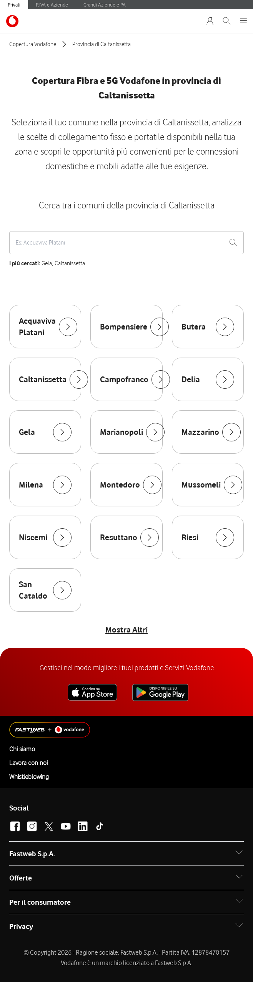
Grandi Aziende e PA (104, 5)
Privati (14, 5)
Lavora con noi (28, 763)
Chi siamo (22, 749)
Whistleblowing (29, 777)
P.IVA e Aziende (52, 5)
